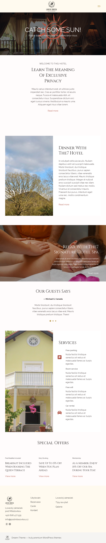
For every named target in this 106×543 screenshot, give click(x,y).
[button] (50, 320)
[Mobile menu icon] (99, 6)
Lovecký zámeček (64, 498)
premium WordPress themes (47, 537)
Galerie (59, 507)
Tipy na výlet (62, 502)
